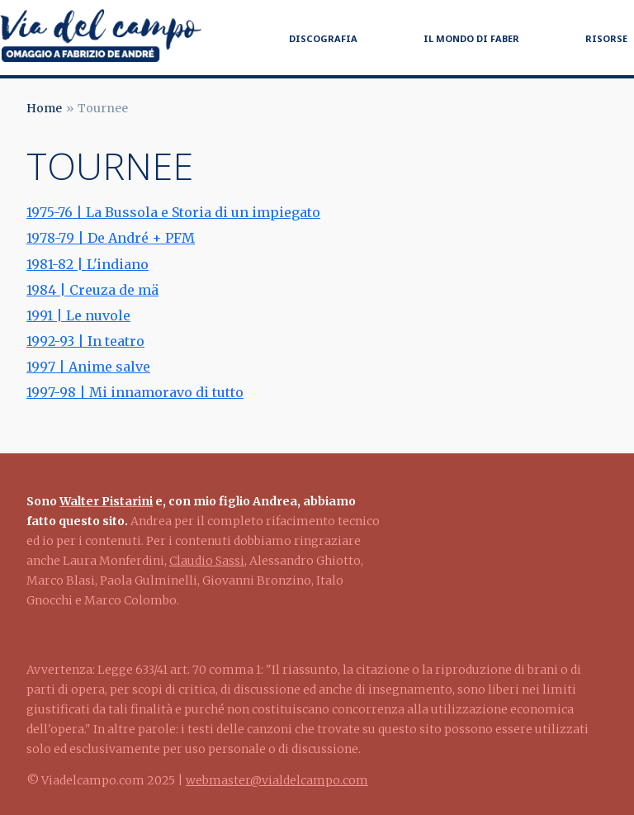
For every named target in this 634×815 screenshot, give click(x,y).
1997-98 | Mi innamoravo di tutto (135, 392)
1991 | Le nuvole (78, 315)
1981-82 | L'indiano (87, 264)
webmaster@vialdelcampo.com (277, 780)
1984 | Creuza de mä (92, 290)
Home (44, 108)
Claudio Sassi (206, 560)
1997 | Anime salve (88, 366)
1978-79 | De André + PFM (110, 238)
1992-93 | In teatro (85, 341)
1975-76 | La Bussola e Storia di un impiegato (173, 212)
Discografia (323, 38)
